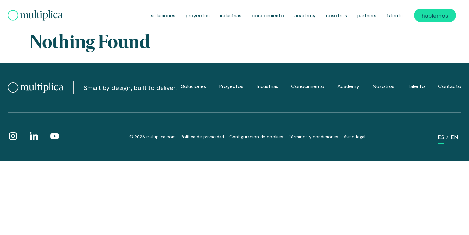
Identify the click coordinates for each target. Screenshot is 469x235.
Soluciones (163, 15)
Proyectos (198, 15)
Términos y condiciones (313, 136)
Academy (305, 15)
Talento (395, 15)
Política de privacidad (202, 136)
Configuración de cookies (256, 136)
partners (366, 15)
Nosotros (336, 15)
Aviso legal (354, 136)
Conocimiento (268, 15)
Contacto (449, 86)
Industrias (230, 15)
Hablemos (435, 15)
